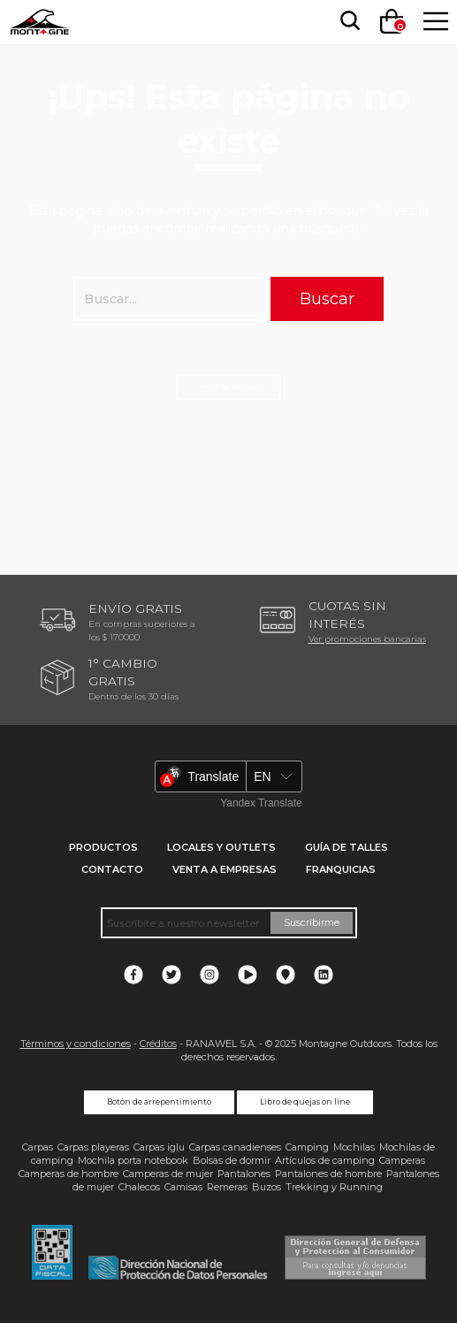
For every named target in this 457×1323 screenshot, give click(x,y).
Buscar (327, 298)
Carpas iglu (159, 1147)
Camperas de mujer (168, 1173)
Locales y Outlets (221, 847)
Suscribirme (311, 922)
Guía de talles (346, 847)
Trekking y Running (334, 1187)
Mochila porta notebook (133, 1160)
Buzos (266, 1187)
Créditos (158, 1043)
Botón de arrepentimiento (159, 1101)
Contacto (112, 869)
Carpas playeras (93, 1147)
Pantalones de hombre (328, 1173)
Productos (103, 847)
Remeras (227, 1187)
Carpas (37, 1147)
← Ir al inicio (228, 386)
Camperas (402, 1160)
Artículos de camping (325, 1160)
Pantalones (243, 1173)
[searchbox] (346, 21)
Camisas (183, 1187)
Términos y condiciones (75, 1043)
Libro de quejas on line (305, 1101)
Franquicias (341, 869)
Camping (307, 1147)
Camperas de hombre (68, 1173)
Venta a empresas (224, 869)
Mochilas (354, 1147)
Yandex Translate (261, 803)
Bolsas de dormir (231, 1160)
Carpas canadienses (235, 1147)
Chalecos (139, 1187)
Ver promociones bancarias (367, 638)
